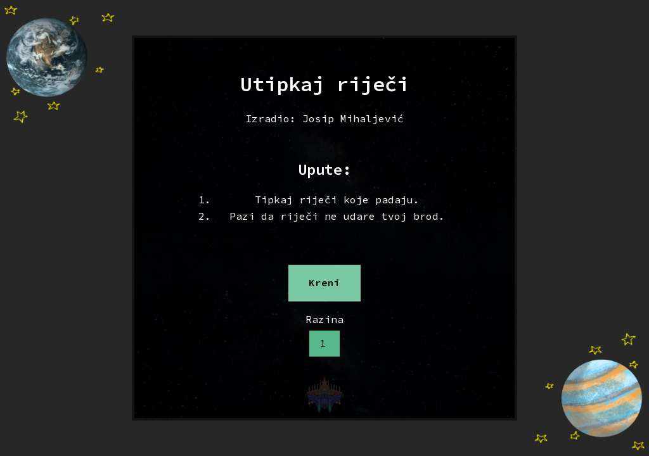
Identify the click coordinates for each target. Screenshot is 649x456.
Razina (324, 319)
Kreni (324, 282)
